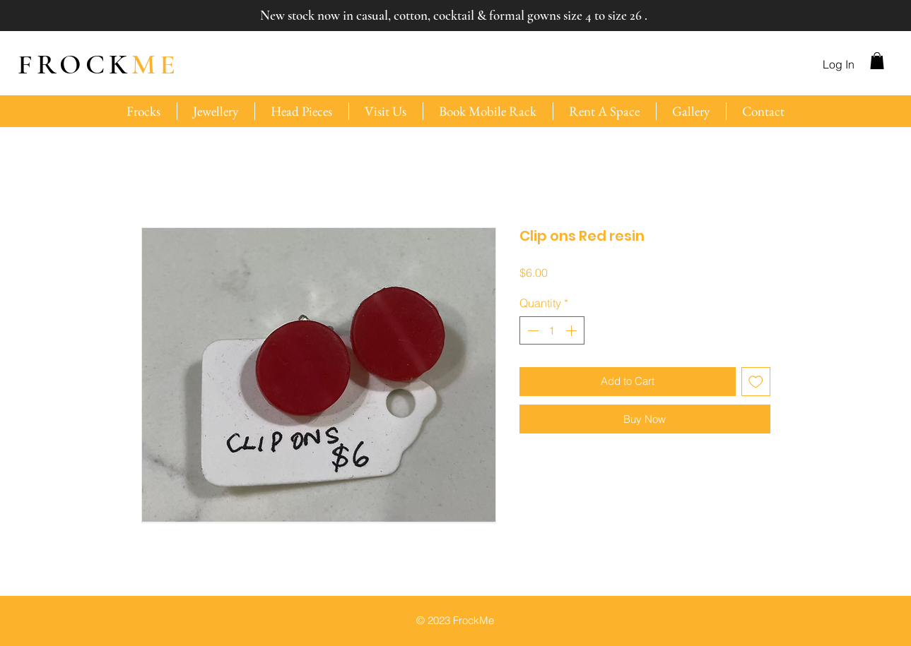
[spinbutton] (552, 330)
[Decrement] (531, 330)
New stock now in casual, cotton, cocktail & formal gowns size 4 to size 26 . (453, 15)
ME (99, 64)
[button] (877, 60)
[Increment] (572, 330)
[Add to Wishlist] (755, 381)
